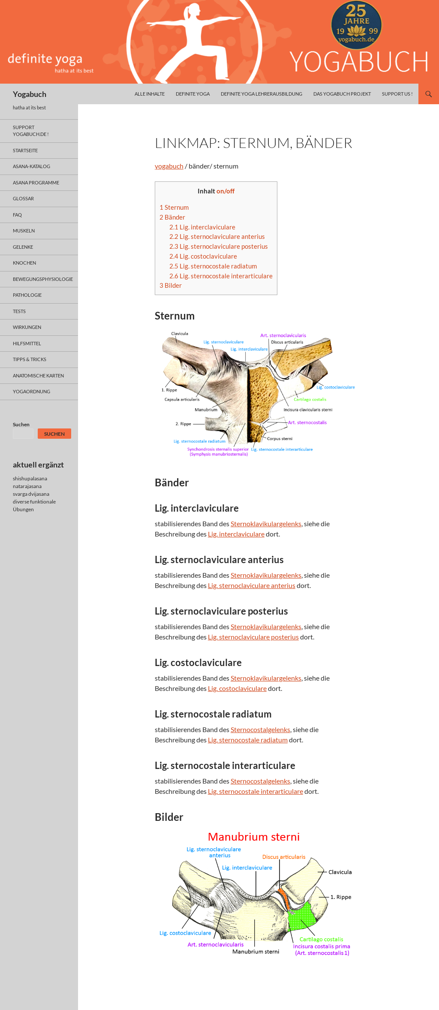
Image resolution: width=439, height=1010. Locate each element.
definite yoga (193, 93)
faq (17, 214)
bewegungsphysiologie (43, 279)
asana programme (36, 182)
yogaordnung (31, 391)
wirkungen (27, 327)
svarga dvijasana (31, 494)
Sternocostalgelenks (260, 729)
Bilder (170, 285)
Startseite (25, 150)
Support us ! (397, 93)
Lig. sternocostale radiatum (213, 266)
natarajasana (27, 486)
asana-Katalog (31, 166)
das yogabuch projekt (342, 93)
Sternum (174, 207)
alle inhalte (150, 93)
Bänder (172, 217)
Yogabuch (29, 94)
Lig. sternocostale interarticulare (221, 276)
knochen (24, 262)
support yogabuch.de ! (31, 130)
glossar (23, 198)
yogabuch (169, 166)
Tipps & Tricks (29, 359)
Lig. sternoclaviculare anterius (217, 236)
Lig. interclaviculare (202, 227)
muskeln (24, 230)
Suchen (21, 424)
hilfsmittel (27, 343)
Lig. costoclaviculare (203, 256)
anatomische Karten (38, 375)
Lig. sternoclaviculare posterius (218, 246)
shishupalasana (30, 478)
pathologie (27, 295)
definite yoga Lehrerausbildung (261, 93)
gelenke (23, 247)
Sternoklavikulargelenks (266, 523)
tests (19, 311)
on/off (225, 191)
